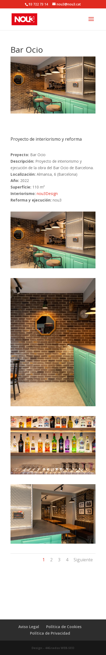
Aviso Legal (28, 626)
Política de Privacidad (50, 633)
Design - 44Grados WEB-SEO (53, 648)
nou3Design (47, 193)
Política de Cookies (63, 626)
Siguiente (83, 560)
